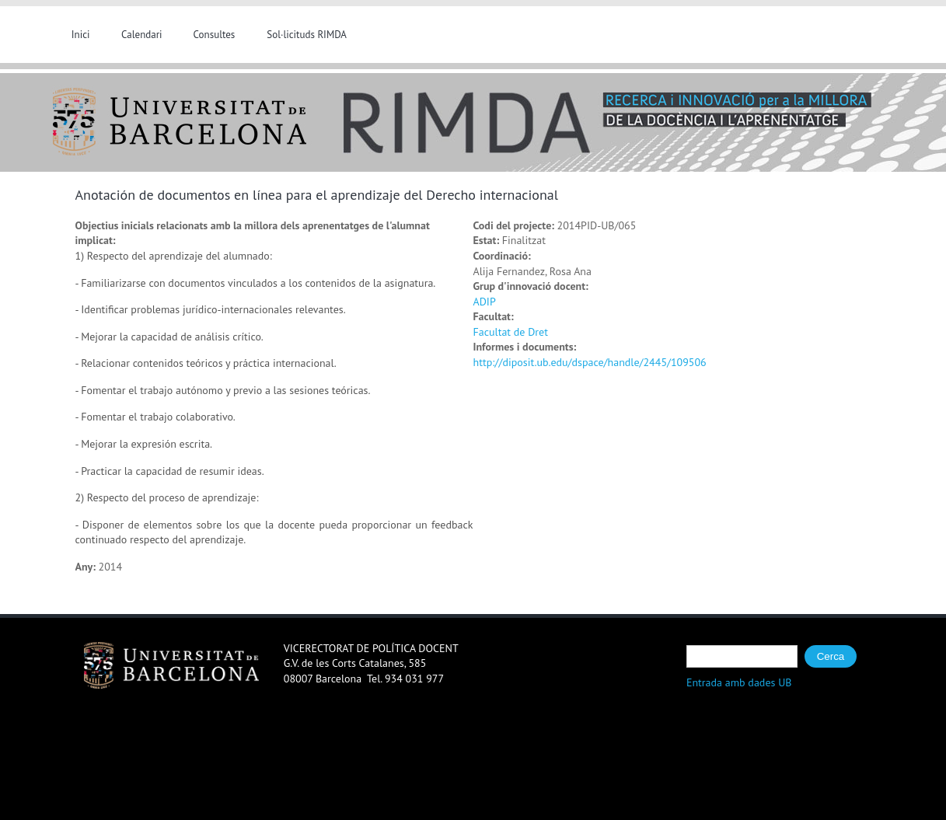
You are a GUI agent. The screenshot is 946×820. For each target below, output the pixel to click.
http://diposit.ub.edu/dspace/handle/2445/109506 (590, 362)
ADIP (484, 302)
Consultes (215, 34)
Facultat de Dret (510, 332)
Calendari (141, 34)
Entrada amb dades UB (739, 682)
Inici (81, 34)
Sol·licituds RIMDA (307, 34)
